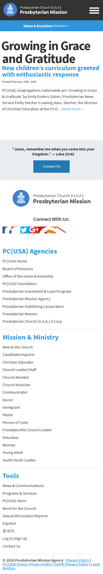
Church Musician (16, 384)
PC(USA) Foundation (19, 283)
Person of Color (15, 422)
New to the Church (17, 346)
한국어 (8, 530)
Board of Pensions (17, 268)
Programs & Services (19, 493)
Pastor (7, 414)
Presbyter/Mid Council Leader (27, 429)
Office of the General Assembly (27, 276)
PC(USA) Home (14, 260)
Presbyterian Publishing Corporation (33, 306)
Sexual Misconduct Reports (25, 515)
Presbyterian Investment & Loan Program (36, 291)
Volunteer (10, 437)
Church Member (15, 377)
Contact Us (51, 166)
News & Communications (23, 485)
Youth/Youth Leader (19, 460)
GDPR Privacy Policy (71, 564)
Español (9, 523)
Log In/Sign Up (14, 538)
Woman (8, 444)
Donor (7, 399)
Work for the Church (19, 508)
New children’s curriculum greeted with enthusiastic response (50, 71)
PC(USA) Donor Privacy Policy (27, 564)
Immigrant (11, 407)
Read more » (72, 108)
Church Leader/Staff (19, 369)
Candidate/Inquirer (18, 354)
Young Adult (12, 452)
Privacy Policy (77, 560)
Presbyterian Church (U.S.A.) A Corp (32, 321)
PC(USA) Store (14, 500)
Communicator (15, 392)
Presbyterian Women (20, 313)
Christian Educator (18, 362)
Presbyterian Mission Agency (26, 298)
